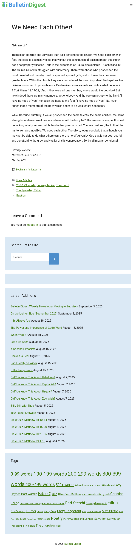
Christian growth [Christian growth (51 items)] (101, 494)
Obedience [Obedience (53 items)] (20, 519)
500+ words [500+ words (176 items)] (65, 485)
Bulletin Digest (72, 544)
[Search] (54, 259)
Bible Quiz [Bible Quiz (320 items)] (47, 494)
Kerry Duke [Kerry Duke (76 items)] (50, 511)
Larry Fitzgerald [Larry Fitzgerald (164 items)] (69, 511)
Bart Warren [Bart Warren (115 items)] (29, 494)
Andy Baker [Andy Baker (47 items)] (95, 485)
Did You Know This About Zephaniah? (33, 384)
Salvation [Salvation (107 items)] (100, 519)
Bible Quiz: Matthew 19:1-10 (28, 441)
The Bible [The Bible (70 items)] (29, 526)
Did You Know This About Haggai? (31, 391)
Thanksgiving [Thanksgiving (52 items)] (17, 525)
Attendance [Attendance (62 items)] (107, 485)
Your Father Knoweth (23, 413)
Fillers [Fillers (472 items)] (113, 502)
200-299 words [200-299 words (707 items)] (85, 474)
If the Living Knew (22, 370)
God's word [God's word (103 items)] (18, 511)
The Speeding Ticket (28, 190)
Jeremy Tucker (46, 185)
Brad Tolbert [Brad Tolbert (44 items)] (87, 494)
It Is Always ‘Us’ (20, 321)
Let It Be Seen (19, 342)
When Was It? (19, 335)
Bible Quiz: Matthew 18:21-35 (29, 434)
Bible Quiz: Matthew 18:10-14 (29, 420)
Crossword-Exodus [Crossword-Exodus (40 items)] (28, 503)
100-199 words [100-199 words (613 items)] (50, 474)
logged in (32, 225)
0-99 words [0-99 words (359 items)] (22, 474)
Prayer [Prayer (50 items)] (66, 519)
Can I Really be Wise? (24, 363)
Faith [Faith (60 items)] (104, 503)
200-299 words (25, 185)
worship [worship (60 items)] (56, 526)
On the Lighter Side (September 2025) (34, 314)
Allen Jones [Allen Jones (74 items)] (82, 485)
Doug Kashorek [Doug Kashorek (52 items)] (44, 503)
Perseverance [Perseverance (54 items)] (43, 519)
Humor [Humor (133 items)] (31, 511)
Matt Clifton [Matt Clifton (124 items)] (110, 511)
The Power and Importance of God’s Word (36, 328)
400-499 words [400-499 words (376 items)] (40, 484)
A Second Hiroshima (23, 349)
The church (62, 185)
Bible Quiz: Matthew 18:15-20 (29, 427)
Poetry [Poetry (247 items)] (57, 518)
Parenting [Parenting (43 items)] (31, 519)
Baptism (21, 195)
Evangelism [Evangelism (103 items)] (93, 503)
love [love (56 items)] (84, 511)
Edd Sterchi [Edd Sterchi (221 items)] (75, 503)
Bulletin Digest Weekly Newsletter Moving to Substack (44, 306)
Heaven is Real (20, 356)
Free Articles (24, 180)
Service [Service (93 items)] (111, 519)
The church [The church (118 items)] (44, 525)
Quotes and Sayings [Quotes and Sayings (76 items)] (82, 519)
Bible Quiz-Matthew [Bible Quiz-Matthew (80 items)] (69, 494)
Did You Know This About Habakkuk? (33, 377)
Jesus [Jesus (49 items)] (40, 511)
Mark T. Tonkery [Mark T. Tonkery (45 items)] (94, 511)
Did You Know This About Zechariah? (33, 399)
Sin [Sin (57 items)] (118, 519)
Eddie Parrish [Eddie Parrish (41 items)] (58, 503)
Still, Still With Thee (22, 406)
